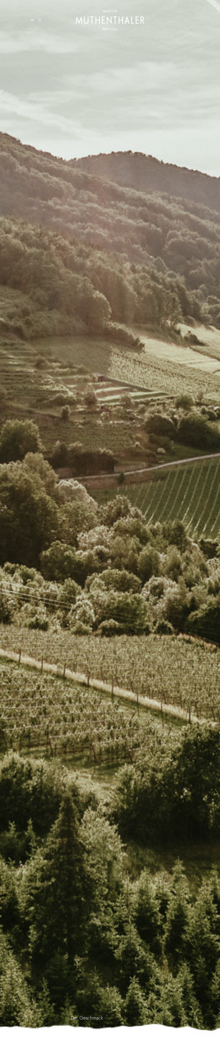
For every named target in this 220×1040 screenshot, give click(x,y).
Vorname (175, 981)
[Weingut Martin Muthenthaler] (109, 20)
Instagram (135, 999)
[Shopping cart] (40, 20)
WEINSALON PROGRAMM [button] (46, 723)
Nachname (175, 993)
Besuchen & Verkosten (141, 981)
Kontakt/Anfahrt (138, 986)
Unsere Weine (92, 981)
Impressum (135, 990)
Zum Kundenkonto (95, 995)
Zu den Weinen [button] (164, 777)
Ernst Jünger (121, 802)
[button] (32, 20)
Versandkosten (92, 986)
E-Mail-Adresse (178, 1005)
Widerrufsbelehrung (95, 990)
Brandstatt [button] (98, 545)
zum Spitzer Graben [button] (131, 777)
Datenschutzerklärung (141, 995)
